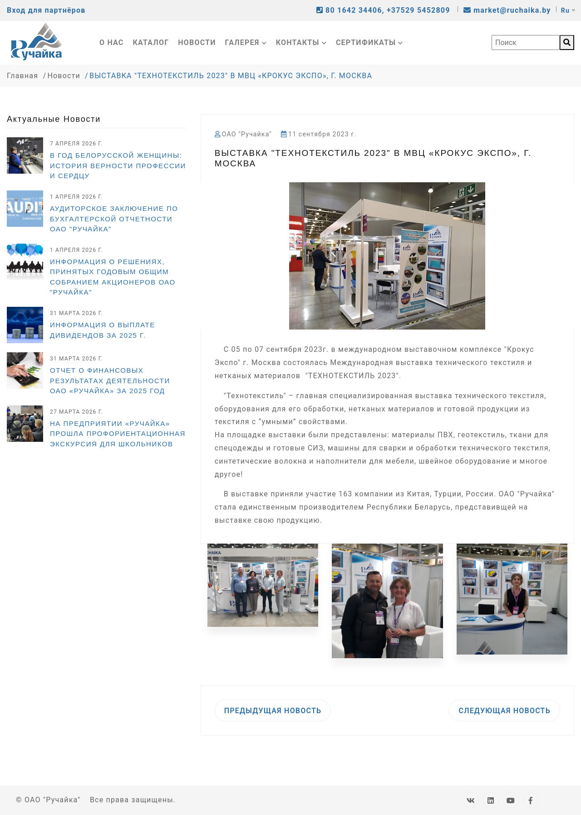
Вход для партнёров (46, 10)
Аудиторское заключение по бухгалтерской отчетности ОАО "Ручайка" (114, 219)
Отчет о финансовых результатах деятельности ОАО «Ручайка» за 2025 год (110, 380)
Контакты (301, 42)
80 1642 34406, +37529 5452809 (384, 10)
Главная (22, 75)
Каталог (151, 42)
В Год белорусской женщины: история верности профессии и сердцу (118, 165)
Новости (197, 42)
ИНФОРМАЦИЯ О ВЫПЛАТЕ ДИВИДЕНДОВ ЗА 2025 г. (102, 330)
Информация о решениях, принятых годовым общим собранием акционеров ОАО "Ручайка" (113, 277)
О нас (111, 42)
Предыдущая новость (273, 710)
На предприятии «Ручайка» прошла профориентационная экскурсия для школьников (118, 434)
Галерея (246, 42)
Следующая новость (504, 710)
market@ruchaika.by (507, 10)
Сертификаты (370, 42)
